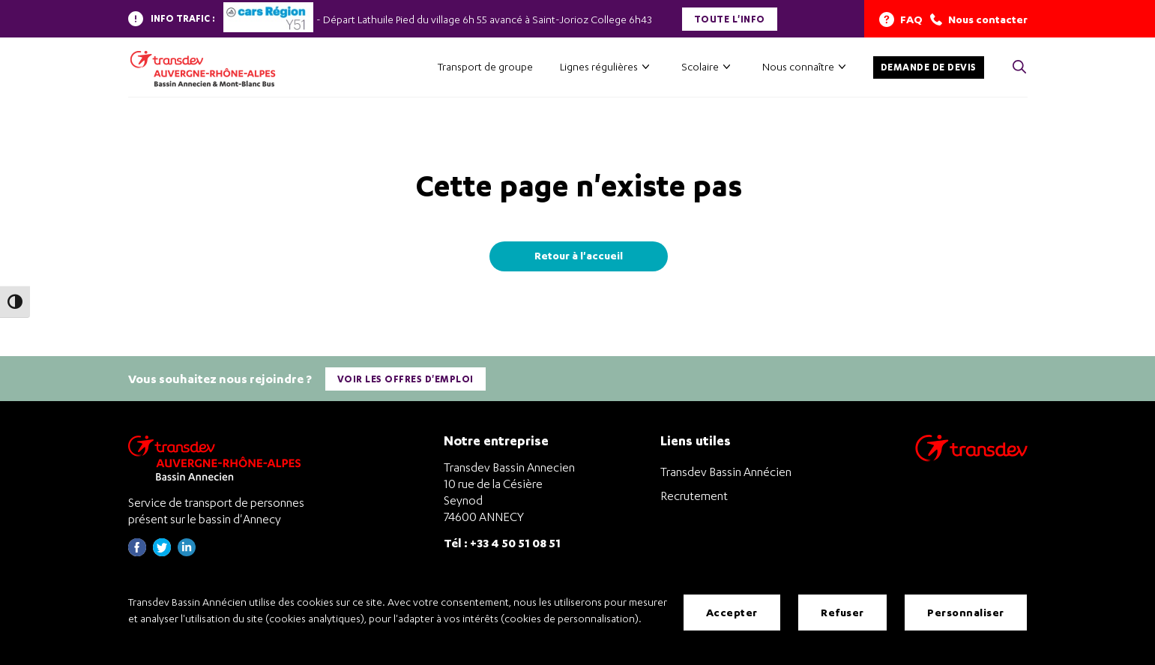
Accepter (732, 612)
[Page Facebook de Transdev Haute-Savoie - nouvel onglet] (137, 552)
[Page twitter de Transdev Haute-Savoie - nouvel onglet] (162, 552)
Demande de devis (929, 67)
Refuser (842, 612)
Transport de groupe (485, 66)
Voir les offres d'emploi (405, 379)
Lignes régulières (599, 66)
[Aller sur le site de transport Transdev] (971, 457)
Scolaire (700, 66)
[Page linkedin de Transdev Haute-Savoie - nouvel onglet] (187, 552)
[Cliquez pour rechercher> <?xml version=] (1019, 68)
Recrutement (694, 495)
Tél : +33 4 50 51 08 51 (502, 542)
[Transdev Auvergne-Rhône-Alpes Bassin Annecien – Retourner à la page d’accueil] (218, 457)
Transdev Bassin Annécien (725, 471)
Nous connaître (798, 66)
